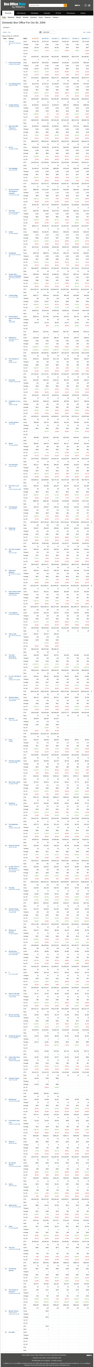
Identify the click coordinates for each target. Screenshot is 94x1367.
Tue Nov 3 (75, 38)
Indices (83, 13)
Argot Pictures (13, 1080)
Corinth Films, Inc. (14, 1314)
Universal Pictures (14, 106)
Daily (36, 1355)
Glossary (35, 1358)
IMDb (54, 1360)
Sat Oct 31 (45, 38)
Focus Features (13, 297)
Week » (89, 32)
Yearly (40, 17)
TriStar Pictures (13, 720)
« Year (9, 32)
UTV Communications (15, 1166)
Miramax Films (13, 762)
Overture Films (13, 85)
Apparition (12, 322)
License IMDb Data (52, 1358)
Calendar (47, 13)
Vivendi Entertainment (15, 489)
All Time (58, 13)
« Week (4, 32)
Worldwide (34, 13)
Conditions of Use (29, 1365)
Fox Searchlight (13, 233)
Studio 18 (12, 424)
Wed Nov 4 (85, 38)
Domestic (8, 13)
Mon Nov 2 (65, 38)
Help (59, 1358)
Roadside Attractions (14, 381)
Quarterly (33, 17)
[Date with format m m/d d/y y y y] (48, 32)
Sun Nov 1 (55, 38)
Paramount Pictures (14, 64)
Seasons (48, 17)
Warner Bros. (13, 129)
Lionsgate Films (13, 149)
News (32, 1355)
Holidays (55, 17)
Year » (85, 32)
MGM (11, 741)
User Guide (42, 1358)
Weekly (18, 17)
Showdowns (71, 13)
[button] (40, 32)
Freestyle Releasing (14, 1016)
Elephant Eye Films (14, 889)
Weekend (11, 17)
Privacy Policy (41, 1365)
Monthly (25, 17)
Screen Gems (13, 170)
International (21, 13)
